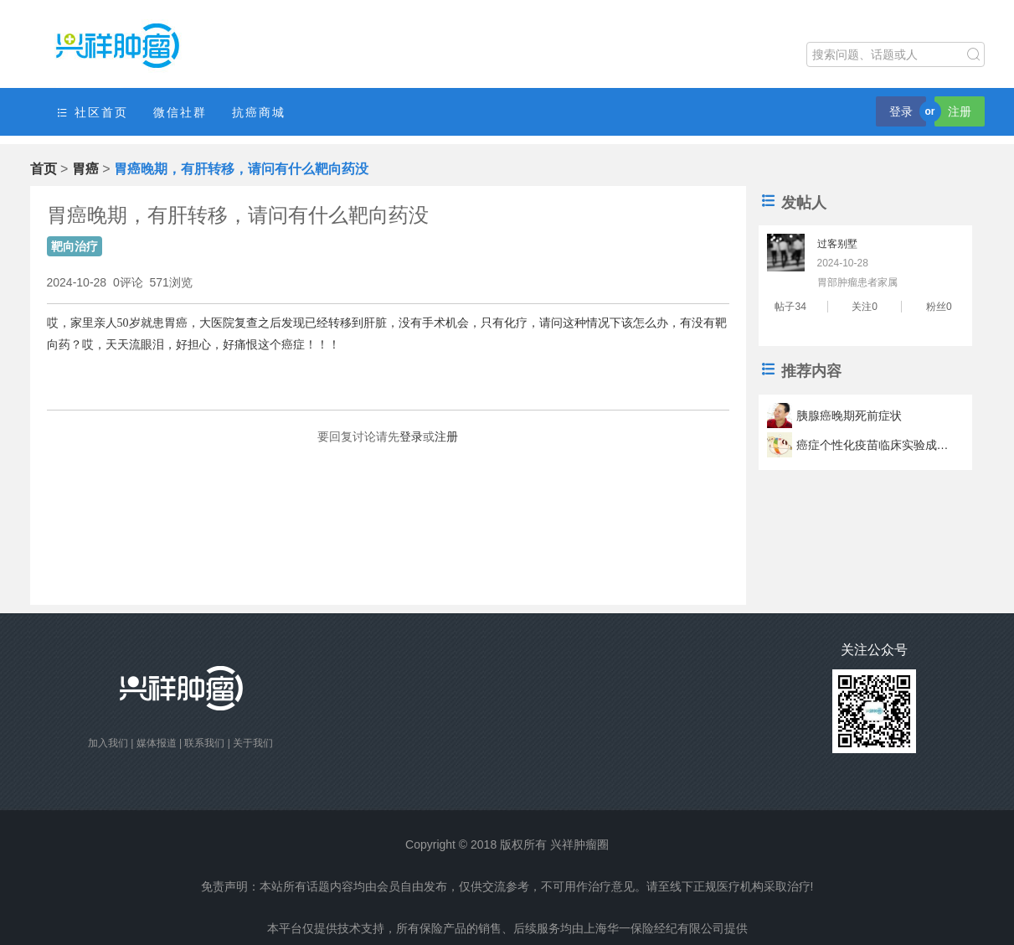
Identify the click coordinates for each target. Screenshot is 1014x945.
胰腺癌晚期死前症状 (849, 415)
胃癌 (85, 169)
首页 (43, 169)
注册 (959, 111)
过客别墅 (837, 244)
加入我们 (108, 743)
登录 (901, 111)
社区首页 (92, 113)
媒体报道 (156, 743)
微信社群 (180, 112)
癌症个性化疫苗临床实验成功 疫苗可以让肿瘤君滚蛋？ (875, 445)
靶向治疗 (74, 246)
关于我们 (253, 743)
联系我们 (204, 743)
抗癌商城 (259, 112)
